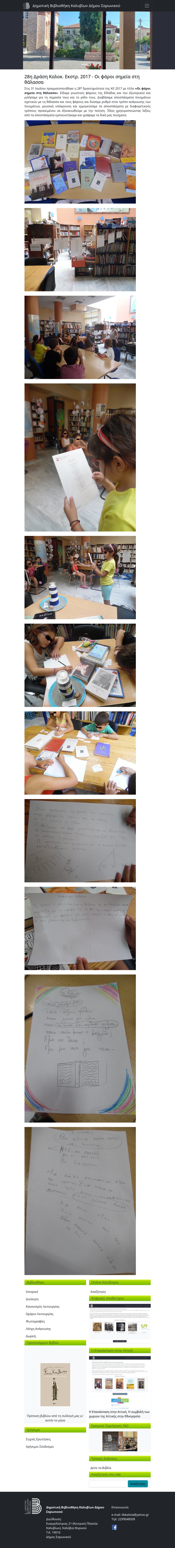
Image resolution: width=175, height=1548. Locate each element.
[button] (80, 162)
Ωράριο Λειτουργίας (40, 1314)
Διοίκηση (32, 1299)
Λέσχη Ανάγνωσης (38, 1329)
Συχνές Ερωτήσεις (38, 1439)
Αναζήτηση (98, 1292)
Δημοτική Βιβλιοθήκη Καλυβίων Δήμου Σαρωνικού (76, 5)
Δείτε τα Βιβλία (101, 1468)
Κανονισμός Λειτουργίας (43, 1306)
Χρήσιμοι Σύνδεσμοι (40, 1447)
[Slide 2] (91, 64)
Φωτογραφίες (35, 1321)
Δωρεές (31, 1336)
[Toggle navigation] (147, 5)
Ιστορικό (32, 1292)
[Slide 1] (84, 64)
